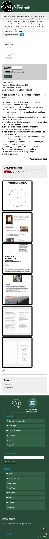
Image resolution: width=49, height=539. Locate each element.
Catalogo (12, 426)
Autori (11, 440)
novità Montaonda (15, 431)
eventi (11, 445)
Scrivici (4, 524)
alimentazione (13, 478)
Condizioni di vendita (17, 421)
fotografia (12, 493)
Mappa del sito (13, 524)
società (11, 498)
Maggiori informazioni (11, 35)
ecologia (7, 384)
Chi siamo (13, 435)
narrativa (11, 507)
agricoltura (12, 474)
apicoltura (12, 483)
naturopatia (8, 387)
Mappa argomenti (25, 524)
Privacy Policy (41, 536)
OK (22, 35)
